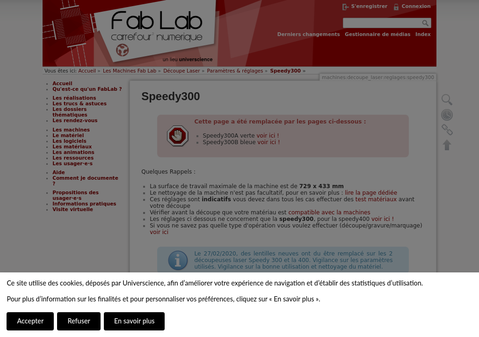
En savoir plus (134, 321)
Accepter (30, 321)
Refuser (78, 321)
